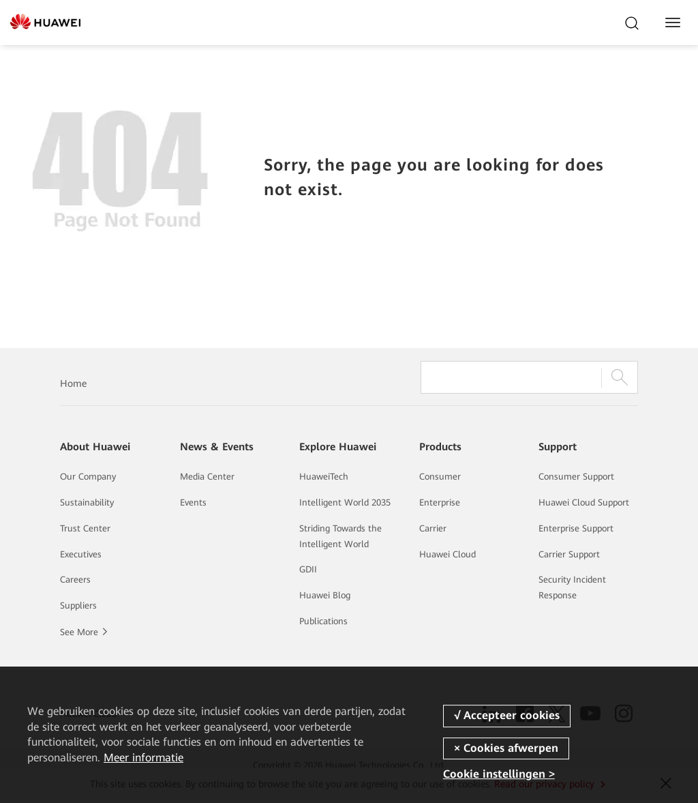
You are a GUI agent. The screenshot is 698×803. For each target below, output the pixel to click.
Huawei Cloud (447, 554)
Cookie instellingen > (499, 774)
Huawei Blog (324, 595)
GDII (308, 569)
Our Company (88, 476)
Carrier (432, 528)
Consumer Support (576, 476)
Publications (323, 621)
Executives (81, 554)
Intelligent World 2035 (345, 502)
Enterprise (439, 502)
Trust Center (85, 528)
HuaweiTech (323, 476)
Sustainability (87, 502)
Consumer (440, 476)
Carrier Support (569, 554)
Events (193, 502)
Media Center (207, 476)
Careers (75, 579)
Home (73, 383)
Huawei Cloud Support (583, 502)
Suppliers (78, 605)
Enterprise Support (575, 528)
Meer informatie (143, 757)
